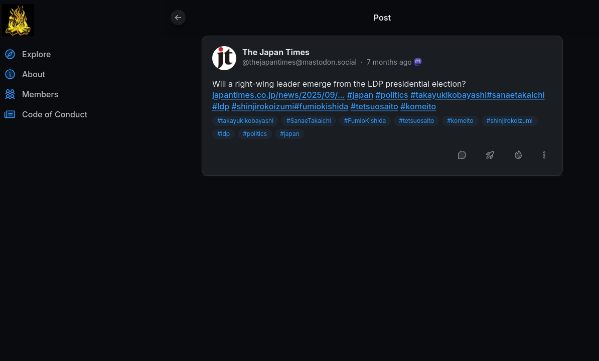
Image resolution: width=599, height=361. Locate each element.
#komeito (460, 120)
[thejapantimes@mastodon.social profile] (224, 58)
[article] (382, 105)
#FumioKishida (365, 120)
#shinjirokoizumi (510, 120)
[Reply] (462, 155)
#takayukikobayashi (245, 120)
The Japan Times (276, 52)
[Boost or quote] (490, 155)
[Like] (518, 155)
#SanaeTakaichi (308, 120)
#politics (255, 133)
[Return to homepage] (18, 20)
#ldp (223, 133)
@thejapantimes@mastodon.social (299, 62)
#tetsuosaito (416, 120)
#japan (290, 133)
